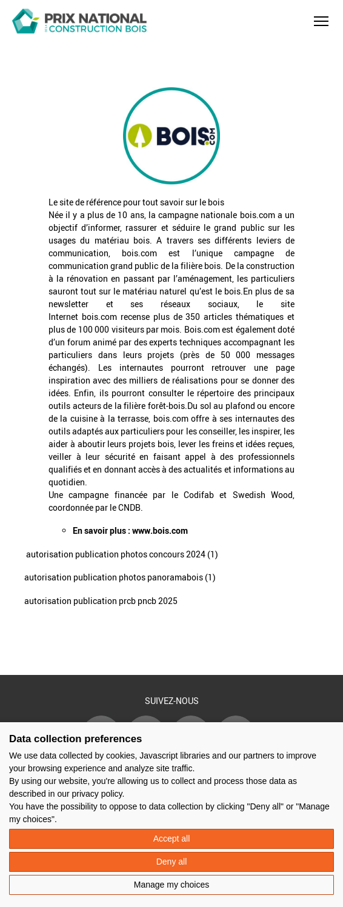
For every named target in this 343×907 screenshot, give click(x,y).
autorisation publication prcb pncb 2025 (101, 600)
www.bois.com (160, 530)
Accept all (171, 838)
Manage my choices (172, 884)
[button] (321, 21)
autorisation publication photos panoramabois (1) (120, 577)
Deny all (171, 861)
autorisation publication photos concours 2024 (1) (122, 554)
